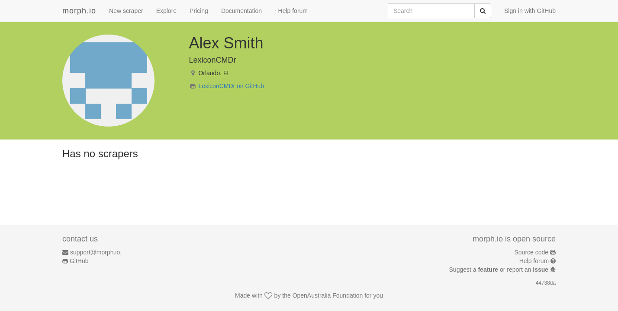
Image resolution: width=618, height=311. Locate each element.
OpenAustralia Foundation (328, 295)
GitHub (79, 260)
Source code (532, 252)
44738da (546, 283)
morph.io (79, 10)
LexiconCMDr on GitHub (231, 86)
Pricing (199, 10)
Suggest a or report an (499, 269)
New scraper (126, 10)
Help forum (291, 10)
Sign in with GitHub (530, 10)
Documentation (241, 10)
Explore (166, 10)
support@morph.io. (96, 252)
